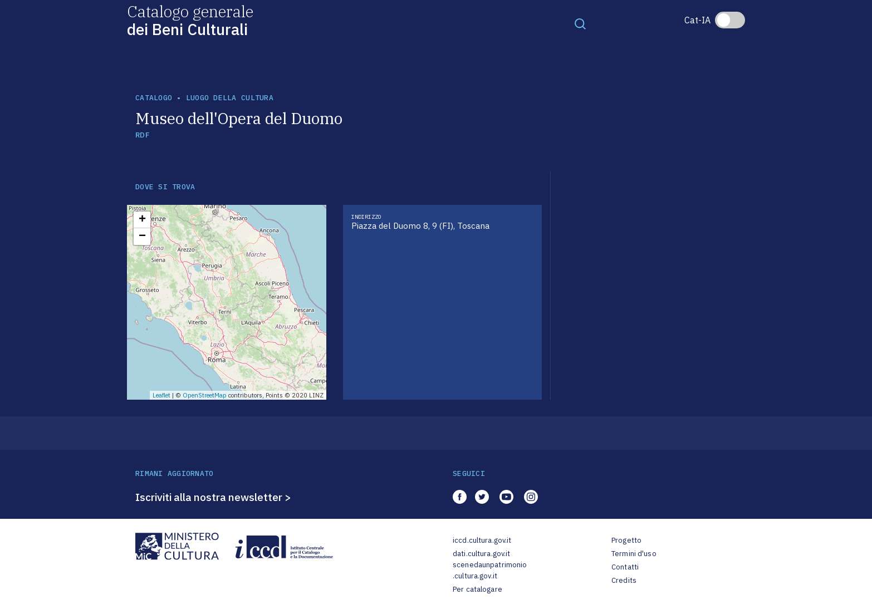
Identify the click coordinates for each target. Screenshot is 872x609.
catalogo (153, 97)
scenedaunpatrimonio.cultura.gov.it (490, 570)
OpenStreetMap (205, 395)
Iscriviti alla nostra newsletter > (213, 497)
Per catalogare (477, 589)
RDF (142, 135)
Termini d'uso (634, 553)
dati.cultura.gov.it (481, 553)
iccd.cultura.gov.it (482, 540)
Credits (623, 580)
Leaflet (161, 395)
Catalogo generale (190, 19)
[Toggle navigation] (580, 23)
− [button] (142, 236)
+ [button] (142, 220)
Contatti (625, 567)
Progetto (626, 540)
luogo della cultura (229, 97)
